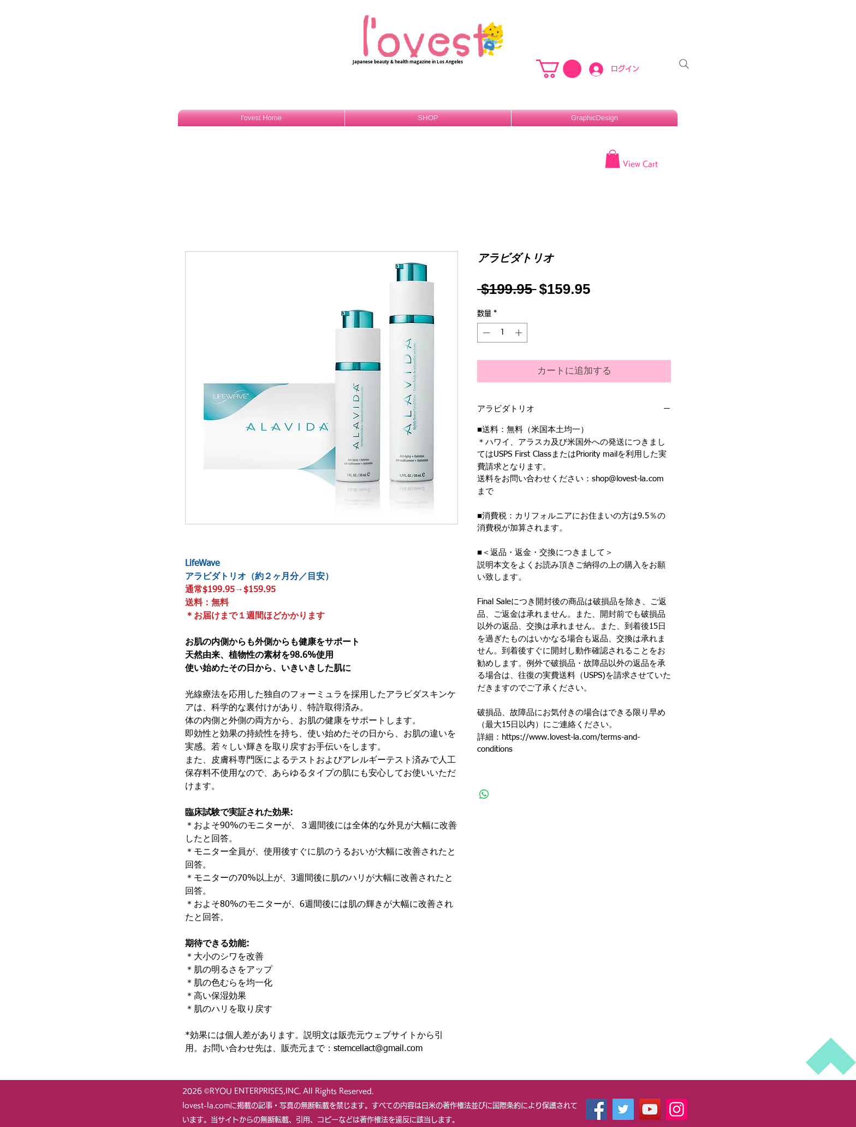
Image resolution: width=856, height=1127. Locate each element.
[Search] (684, 63)
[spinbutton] (502, 332)
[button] (558, 69)
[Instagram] (676, 1109)
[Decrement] (485, 332)
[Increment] (519, 332)
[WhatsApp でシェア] (484, 794)
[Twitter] (623, 1109)
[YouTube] (650, 1109)
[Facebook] (596, 1109)
